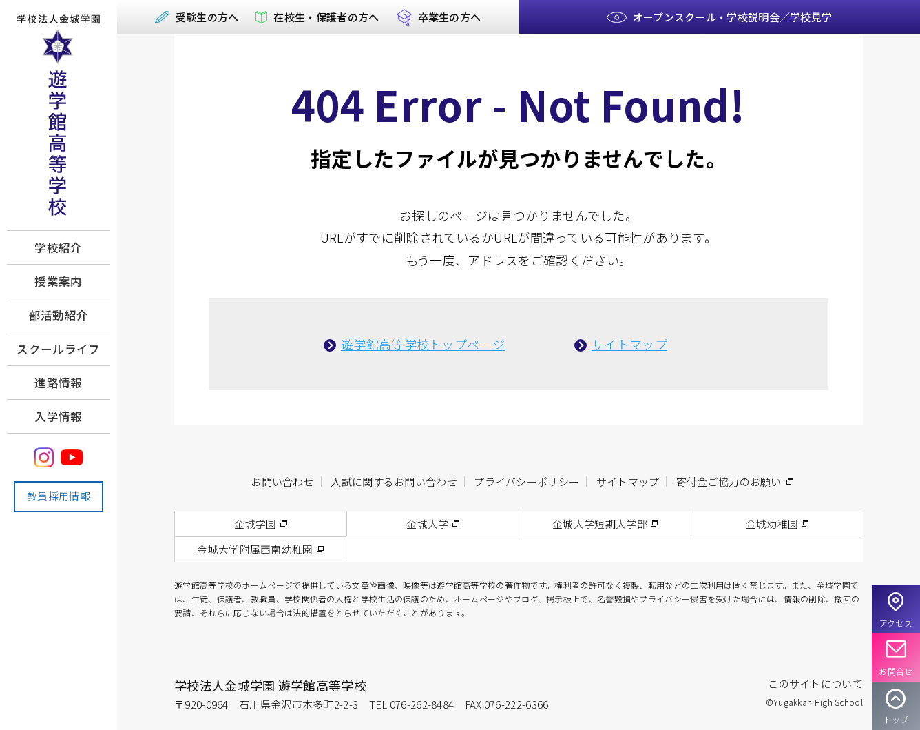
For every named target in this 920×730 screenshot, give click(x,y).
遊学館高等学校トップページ (423, 344)
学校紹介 (58, 247)
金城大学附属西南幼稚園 (255, 549)
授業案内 (58, 281)
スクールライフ (58, 349)
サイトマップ (629, 344)
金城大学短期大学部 (599, 523)
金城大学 (427, 523)
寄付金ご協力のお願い (729, 481)
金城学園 (255, 523)
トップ (896, 719)
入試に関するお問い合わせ (394, 481)
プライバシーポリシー (526, 481)
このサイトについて (815, 683)
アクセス (895, 623)
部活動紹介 (59, 315)
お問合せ (895, 671)
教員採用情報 (58, 496)
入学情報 (58, 416)
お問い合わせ (282, 481)
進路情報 (58, 382)
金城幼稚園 (772, 523)
